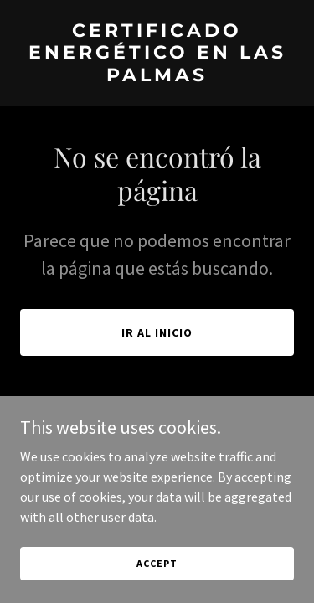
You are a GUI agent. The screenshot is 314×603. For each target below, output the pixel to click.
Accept (156, 563)
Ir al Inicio (157, 332)
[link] (157, 76)
